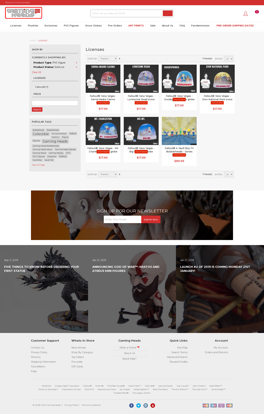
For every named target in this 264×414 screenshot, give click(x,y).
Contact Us (37, 347)
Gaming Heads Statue (42, 149)
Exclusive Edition (59, 134)
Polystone (51, 156)
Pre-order (77, 361)
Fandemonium (200, 25)
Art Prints (136, 25)
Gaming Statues (56, 153)
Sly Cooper (125, 389)
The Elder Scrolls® (116, 386)
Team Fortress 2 (160, 389)
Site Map (182, 347)
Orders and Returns (216, 352)
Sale (152, 25)
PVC (68, 153)
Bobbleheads (53, 130)
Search (37, 109)
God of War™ (134, 386)
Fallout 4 (55, 137)
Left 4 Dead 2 (199, 386)
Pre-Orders (115, 25)
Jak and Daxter (165, 386)
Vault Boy (37, 160)
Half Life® (150, 386)
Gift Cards (77, 366)
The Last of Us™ (199, 389)
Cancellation (38, 366)
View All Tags (38, 165)
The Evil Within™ (180, 389)
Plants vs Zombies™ (48, 389)
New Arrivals (78, 347)
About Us (167, 25)
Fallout (73, 133)
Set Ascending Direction (120, 58)
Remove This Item (76, 62)
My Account (221, 347)
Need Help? (129, 358)
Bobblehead (38, 130)
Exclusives (51, 25)
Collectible (41, 134)
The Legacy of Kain (141, 393)
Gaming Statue (39, 153)
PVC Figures (71, 25)
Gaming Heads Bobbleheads (46, 146)
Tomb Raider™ (218, 389)
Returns (35, 357)
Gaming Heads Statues (65, 149)
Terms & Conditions (91, 405)
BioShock (46, 386)
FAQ (182, 25)
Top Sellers (77, 357)
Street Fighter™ (141, 389)
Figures (36, 140)
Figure (65, 137)
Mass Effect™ (215, 386)
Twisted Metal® (121, 393)
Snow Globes (93, 25)
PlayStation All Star (71, 389)
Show (218, 58)
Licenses (15, 25)
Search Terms (180, 352)
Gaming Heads (55, 141)
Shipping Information (43, 361)
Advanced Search (177, 357)
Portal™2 (89, 389)
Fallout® (41, 87)
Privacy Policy (39, 352)
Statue (63, 156)
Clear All (36, 72)
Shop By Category (82, 352)
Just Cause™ (183, 386)
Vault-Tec (49, 160)
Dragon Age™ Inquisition (67, 386)
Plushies (33, 25)
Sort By (92, 58)
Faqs (34, 371)
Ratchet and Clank (107, 389)
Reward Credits (179, 361)
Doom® (99, 386)
